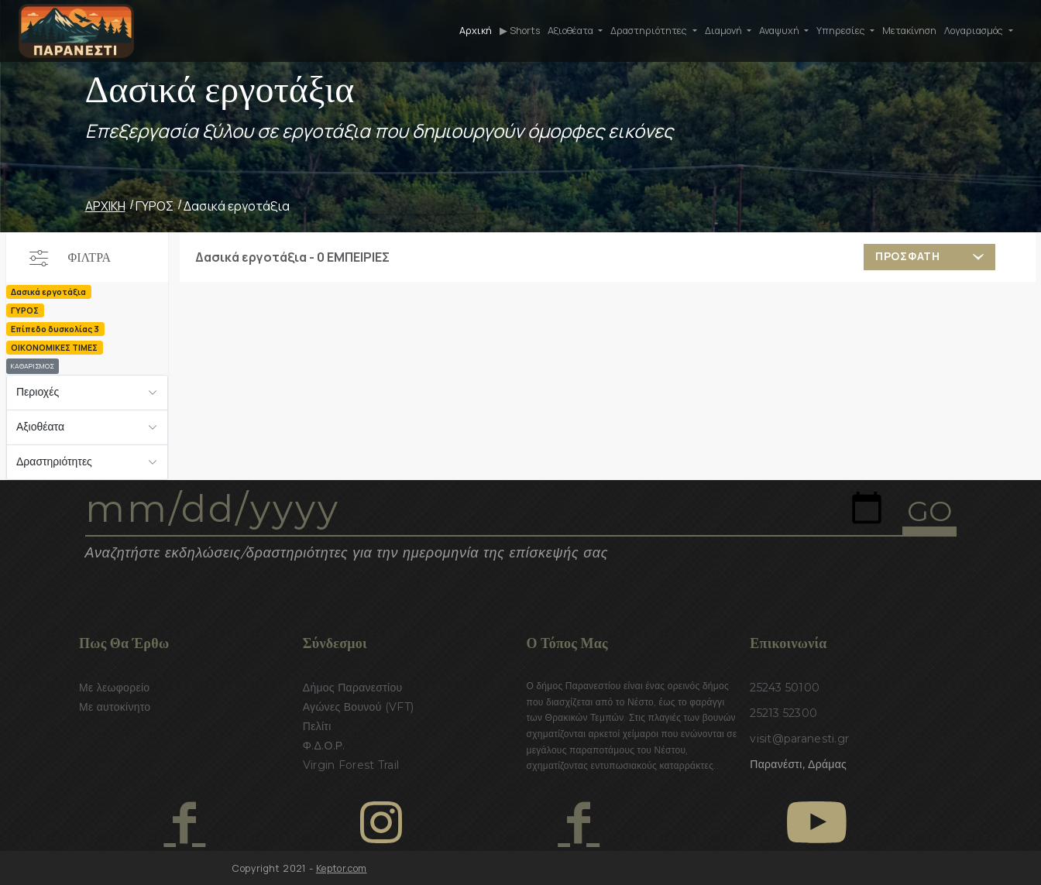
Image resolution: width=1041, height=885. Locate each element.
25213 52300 (783, 713)
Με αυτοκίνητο (114, 707)
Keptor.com (341, 868)
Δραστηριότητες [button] (649, 30)
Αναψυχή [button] (780, 30)
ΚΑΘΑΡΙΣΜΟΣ (32, 366)
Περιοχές (37, 392)
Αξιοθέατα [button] (572, 30)
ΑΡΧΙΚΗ (105, 205)
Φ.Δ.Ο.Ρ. (324, 746)
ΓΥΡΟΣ (155, 205)
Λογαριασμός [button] (974, 30)
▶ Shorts (520, 30)
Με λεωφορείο (114, 688)
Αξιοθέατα (40, 427)
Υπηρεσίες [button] (842, 30)
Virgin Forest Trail (351, 765)
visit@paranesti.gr (799, 739)
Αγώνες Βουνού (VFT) (358, 707)
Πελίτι (317, 726)
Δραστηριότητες (54, 461)
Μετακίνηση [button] (909, 30)
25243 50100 (784, 688)
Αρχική (475, 30)
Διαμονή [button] (724, 30)
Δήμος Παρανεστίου (353, 688)
